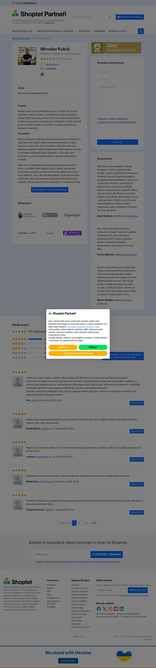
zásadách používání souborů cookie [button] (84, 327)
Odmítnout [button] (63, 347)
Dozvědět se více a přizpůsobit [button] (78, 353)
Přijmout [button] (93, 347)
